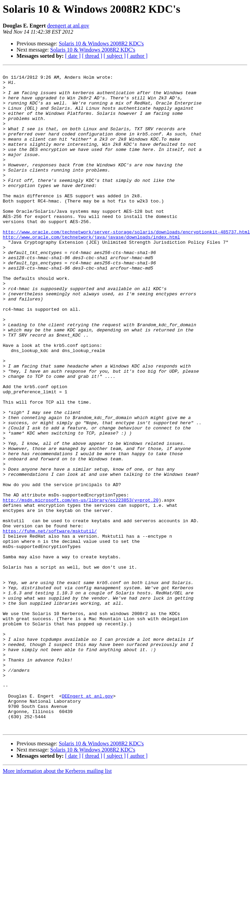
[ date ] (73, 56)
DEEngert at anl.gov (87, 822)
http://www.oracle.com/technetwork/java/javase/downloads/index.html (91, 271)
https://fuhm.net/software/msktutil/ (50, 624)
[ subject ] (115, 56)
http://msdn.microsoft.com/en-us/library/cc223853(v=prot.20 (80, 586)
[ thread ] (92, 56)
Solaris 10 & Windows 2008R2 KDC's (101, 43)
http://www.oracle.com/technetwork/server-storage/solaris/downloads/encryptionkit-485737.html (126, 265)
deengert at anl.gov (68, 26)
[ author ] (137, 56)
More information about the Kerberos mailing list (57, 903)
